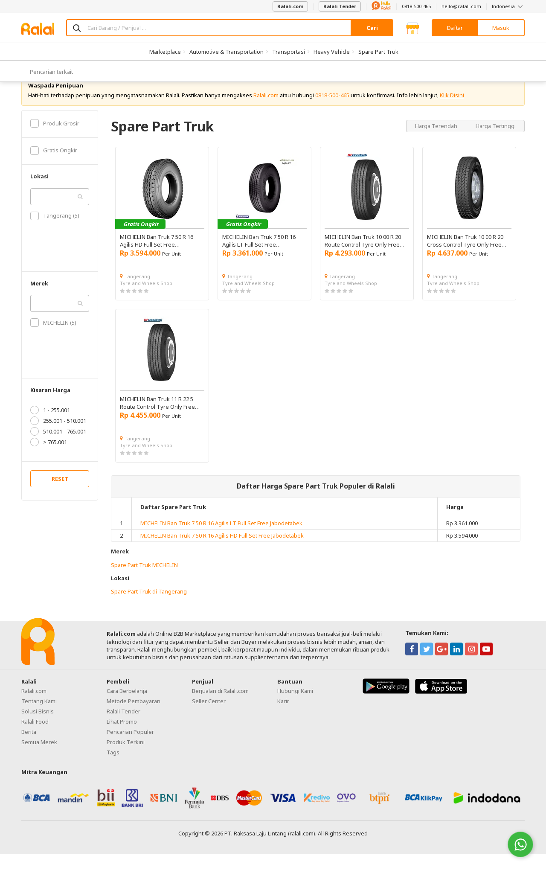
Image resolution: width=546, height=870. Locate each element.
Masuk (500, 28)
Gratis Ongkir (53, 166)
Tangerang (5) (54, 231)
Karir (283, 717)
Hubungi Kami (295, 707)
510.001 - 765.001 (58, 447)
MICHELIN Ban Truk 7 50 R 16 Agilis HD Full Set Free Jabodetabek (222, 552)
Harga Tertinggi (496, 141)
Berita (28, 748)
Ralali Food (35, 738)
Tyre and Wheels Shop (146, 299)
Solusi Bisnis (37, 727)
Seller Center (209, 717)
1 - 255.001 (50, 426)
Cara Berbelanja (127, 707)
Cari (372, 28)
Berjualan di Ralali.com (220, 707)
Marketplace (165, 51)
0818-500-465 (416, 6)
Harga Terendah (437, 141)
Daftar (455, 28)
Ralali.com (290, 6)
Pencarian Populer (130, 748)
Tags (113, 768)
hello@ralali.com (461, 6)
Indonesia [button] (508, 6)
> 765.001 (48, 458)
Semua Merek (39, 758)
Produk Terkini (126, 758)
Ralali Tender (339, 6)
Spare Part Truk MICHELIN (144, 581)
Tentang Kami (39, 717)
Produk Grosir (54, 139)
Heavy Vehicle (332, 51)
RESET (60, 495)
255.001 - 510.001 (58, 437)
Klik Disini (452, 111)
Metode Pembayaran (133, 717)
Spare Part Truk (378, 51)
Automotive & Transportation (226, 51)
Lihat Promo (122, 738)
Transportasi (288, 51)
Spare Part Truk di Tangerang (149, 607)
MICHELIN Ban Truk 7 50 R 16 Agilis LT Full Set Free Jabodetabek (221, 539)
